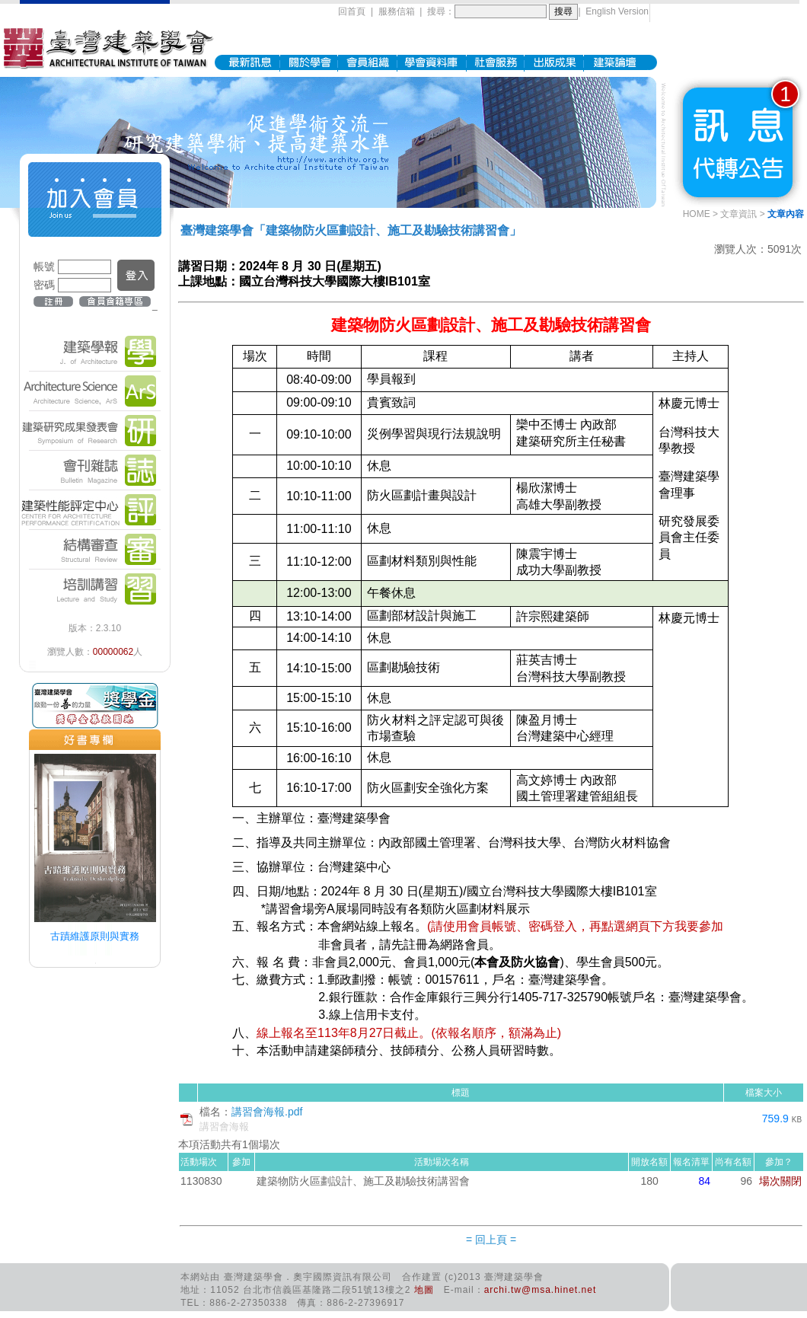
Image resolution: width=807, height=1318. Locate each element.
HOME (696, 214)
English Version (617, 11)
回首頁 (351, 11)
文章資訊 (738, 214)
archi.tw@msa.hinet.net (540, 1289)
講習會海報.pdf (266, 1112)
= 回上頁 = (491, 1239)
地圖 (424, 1289)
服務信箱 (396, 11)
